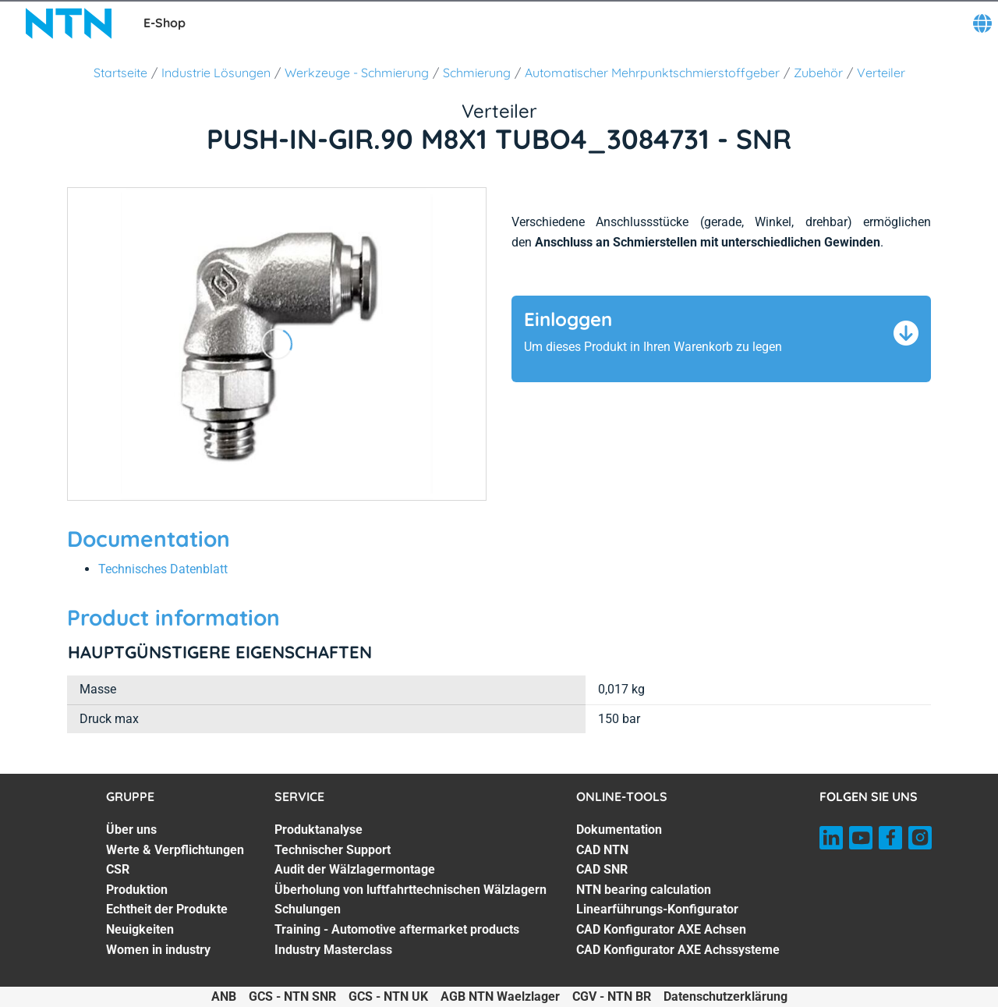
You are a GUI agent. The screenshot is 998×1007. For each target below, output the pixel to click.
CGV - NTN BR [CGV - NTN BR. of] (611, 996)
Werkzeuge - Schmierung (357, 72)
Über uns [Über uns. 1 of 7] (131, 829)
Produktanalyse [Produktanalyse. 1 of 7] (318, 829)
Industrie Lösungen (216, 72)
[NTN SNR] (68, 23)
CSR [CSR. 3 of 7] (117, 869)
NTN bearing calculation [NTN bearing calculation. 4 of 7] (643, 889)
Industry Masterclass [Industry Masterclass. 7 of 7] (333, 949)
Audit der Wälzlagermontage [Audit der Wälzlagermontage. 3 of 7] (354, 869)
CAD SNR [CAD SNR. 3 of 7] (602, 869)
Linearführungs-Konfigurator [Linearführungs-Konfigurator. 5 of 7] (657, 909)
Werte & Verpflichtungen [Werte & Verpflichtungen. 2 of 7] (175, 849)
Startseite (120, 72)
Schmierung (477, 72)
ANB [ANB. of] (223, 996)
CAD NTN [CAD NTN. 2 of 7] (602, 849)
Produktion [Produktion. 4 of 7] (137, 889)
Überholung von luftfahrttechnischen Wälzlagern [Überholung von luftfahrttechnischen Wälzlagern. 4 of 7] (410, 889)
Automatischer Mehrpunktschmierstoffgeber (652, 72)
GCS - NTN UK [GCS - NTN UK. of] (388, 996)
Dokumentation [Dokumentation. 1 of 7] (619, 829)
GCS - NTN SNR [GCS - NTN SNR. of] (292, 996)
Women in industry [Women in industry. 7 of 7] (158, 949)
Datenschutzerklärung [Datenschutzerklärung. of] (725, 996)
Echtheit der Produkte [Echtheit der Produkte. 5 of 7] (167, 909)
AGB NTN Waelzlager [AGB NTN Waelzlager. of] (500, 996)
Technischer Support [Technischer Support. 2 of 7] (332, 849)
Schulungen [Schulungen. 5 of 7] (307, 909)
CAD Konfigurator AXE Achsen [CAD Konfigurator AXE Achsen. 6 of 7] (661, 929)
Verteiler (881, 72)
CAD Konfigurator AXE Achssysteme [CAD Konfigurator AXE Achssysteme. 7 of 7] (678, 949)
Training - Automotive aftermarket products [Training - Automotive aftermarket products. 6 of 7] (396, 929)
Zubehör (818, 72)
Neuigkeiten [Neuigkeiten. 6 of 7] (140, 929)
